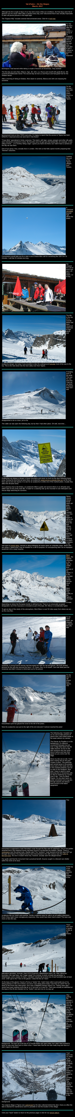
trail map (52, 19)
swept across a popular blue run (52, 480)
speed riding (15, 545)
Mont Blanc (68, 556)
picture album (54, 1113)
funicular (52, 364)
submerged (29, 1105)
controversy (6, 852)
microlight (69, 211)
